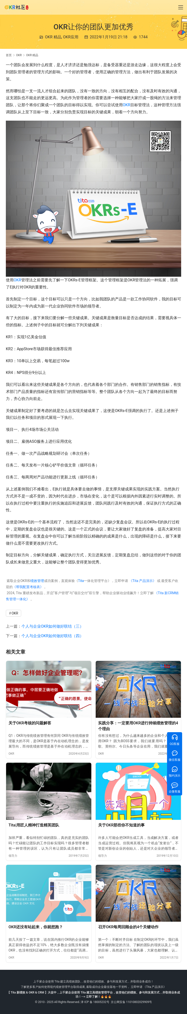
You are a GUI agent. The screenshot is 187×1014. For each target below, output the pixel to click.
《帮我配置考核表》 (28, 587)
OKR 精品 (53, 37)
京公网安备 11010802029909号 (131, 1002)
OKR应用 (70, 37)
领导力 (13, 855)
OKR (126, 105)
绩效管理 (37, 581)
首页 (9, 55)
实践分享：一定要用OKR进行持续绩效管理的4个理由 (138, 726)
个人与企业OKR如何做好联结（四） (52, 636)
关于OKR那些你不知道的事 (121, 825)
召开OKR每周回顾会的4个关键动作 (128, 927)
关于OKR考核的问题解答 (30, 723)
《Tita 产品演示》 (142, 581)
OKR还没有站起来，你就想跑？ (36, 927)
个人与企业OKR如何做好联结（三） (52, 626)
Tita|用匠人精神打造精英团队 (34, 825)
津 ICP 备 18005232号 (95, 1002)
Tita (81, 581)
